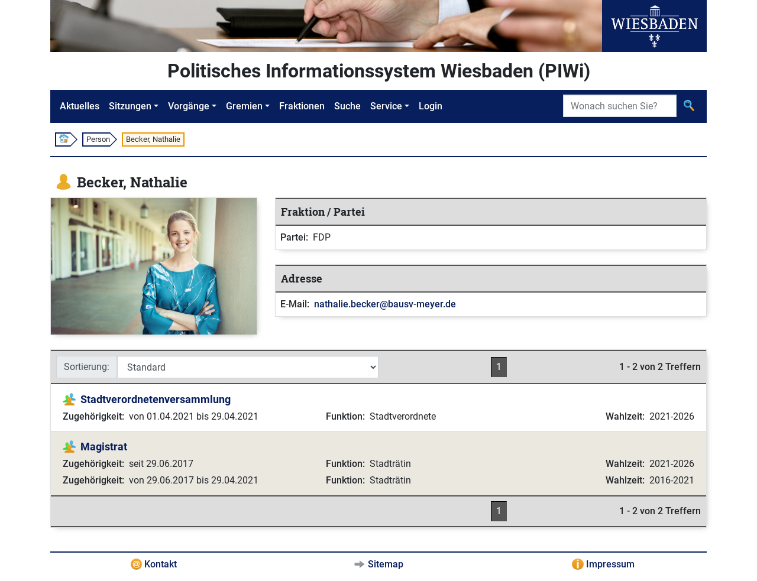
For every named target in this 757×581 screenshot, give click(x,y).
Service (386, 106)
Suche (347, 106)
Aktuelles (79, 106)
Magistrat (103, 446)
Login (430, 106)
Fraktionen (302, 106)
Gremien (244, 106)
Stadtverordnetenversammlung (155, 399)
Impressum (610, 564)
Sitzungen (130, 106)
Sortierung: (86, 366)
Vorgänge (188, 106)
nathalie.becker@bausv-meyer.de (385, 304)
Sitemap (385, 564)
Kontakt (160, 564)
